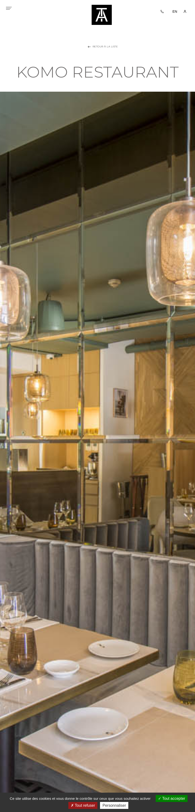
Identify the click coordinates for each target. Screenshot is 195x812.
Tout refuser (83, 805)
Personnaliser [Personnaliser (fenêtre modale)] (114, 805)
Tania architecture (102, 15)
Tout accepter (171, 798)
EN (174, 11)
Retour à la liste (102, 46)
